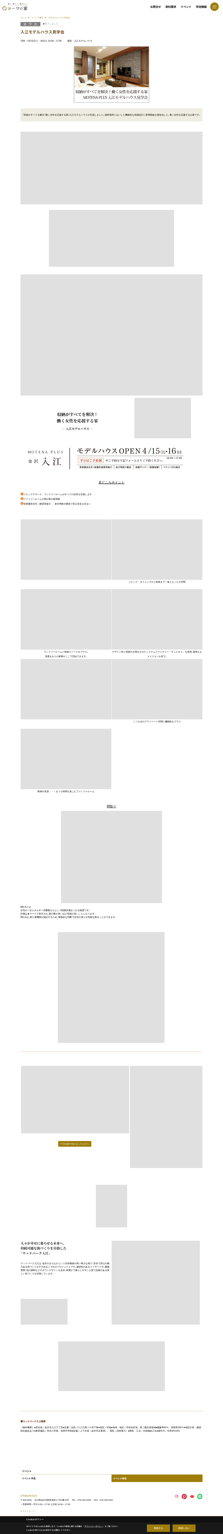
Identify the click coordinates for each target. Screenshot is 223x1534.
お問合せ (155, 7)
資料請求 (170, 7)
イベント (186, 7)
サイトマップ (29, 1511)
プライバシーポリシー (93, 1526)
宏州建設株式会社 (29, 1496)
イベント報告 (120, 1478)
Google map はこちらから (75, 1144)
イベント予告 (29, 1478)
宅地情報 (201, 7)
